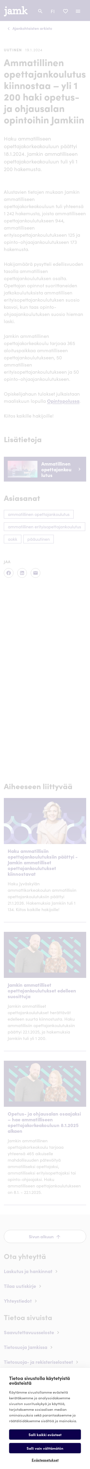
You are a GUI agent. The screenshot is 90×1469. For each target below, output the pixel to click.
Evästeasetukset (45, 1459)
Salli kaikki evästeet (45, 1434)
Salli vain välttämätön (45, 1448)
